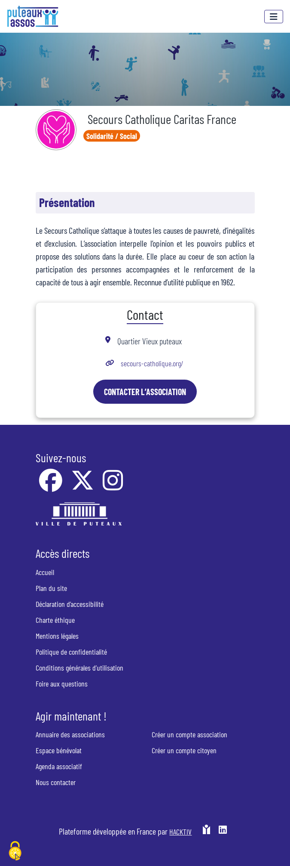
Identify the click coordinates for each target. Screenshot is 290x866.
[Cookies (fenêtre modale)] (15, 851)
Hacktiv (180, 831)
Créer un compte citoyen (184, 750)
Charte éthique (55, 620)
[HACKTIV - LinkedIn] (222, 834)
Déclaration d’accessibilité (70, 604)
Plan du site (51, 588)
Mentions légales (57, 635)
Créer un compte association (189, 734)
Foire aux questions (62, 683)
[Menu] (273, 16)
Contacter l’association (145, 392)
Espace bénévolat (59, 750)
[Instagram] (112, 486)
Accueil (45, 572)
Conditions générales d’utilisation (79, 667)
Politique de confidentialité (71, 651)
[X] (83, 486)
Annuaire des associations (70, 734)
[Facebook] (51, 486)
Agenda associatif (59, 766)
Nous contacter (56, 782)
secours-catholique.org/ (153, 363)
